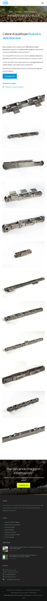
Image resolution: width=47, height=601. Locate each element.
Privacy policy (18, 595)
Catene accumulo (10, 527)
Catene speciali (9, 537)
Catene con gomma (10, 532)
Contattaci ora (10, 76)
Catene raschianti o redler (12, 534)
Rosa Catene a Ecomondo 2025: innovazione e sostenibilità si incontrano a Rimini (23, 555)
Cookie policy (27, 595)
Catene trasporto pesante (12, 524)
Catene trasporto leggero (12, 522)
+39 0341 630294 (10, 574)
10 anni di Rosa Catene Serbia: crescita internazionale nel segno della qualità (26, 547)
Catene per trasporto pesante (14, 87)
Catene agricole (9, 529)
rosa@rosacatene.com (13, 579)
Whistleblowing (8, 595)
